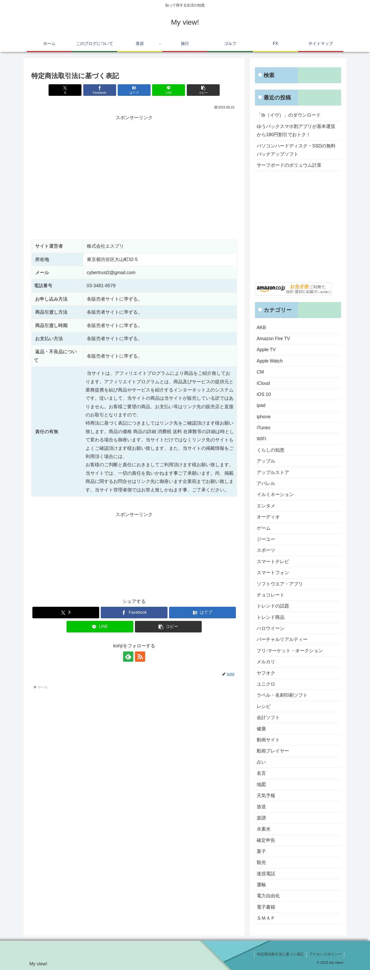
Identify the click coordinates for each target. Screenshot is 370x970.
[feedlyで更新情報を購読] (128, 656)
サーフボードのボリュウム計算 (289, 165)
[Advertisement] (134, 158)
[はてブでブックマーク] (134, 90)
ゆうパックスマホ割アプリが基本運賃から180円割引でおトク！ (296, 130)
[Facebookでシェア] (99, 90)
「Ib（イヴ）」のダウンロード (289, 115)
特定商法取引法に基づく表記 (280, 954)
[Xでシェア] (65, 90)
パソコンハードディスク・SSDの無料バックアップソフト (296, 150)
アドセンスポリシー (325, 954)
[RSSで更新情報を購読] (140, 656)
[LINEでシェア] (168, 90)
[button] (203, 90)
